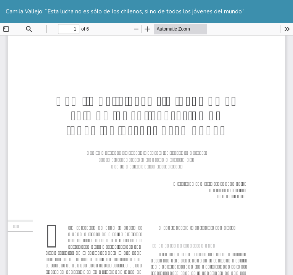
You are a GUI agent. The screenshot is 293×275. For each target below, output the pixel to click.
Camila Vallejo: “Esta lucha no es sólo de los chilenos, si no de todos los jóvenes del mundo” (125, 11)
